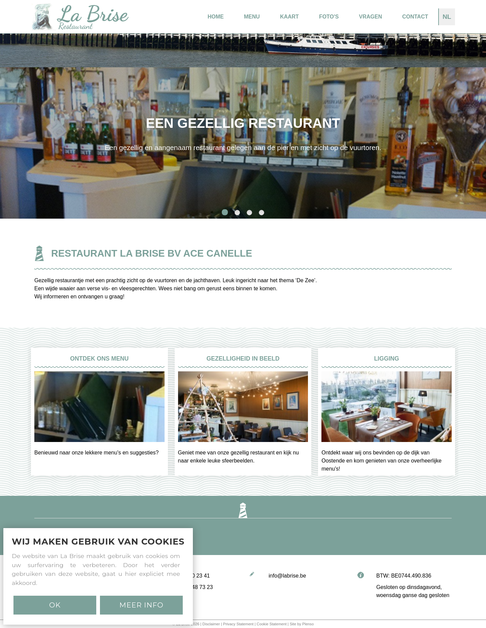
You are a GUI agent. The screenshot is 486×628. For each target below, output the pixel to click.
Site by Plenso (302, 624)
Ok (55, 605)
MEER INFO (141, 605)
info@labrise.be (287, 576)
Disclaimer (211, 624)
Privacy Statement (238, 624)
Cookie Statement (272, 624)
